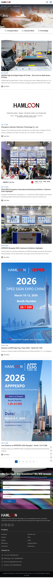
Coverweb (26, 576)
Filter (29, 538)
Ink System (4, 547)
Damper (3, 538)
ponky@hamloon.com (15, 562)
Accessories (31, 547)
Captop (3, 541)
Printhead (4, 535)
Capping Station (32, 544)
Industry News (28, 31)
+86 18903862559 (12, 556)
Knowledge (44, 31)
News (9, 6)
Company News (17, 6)
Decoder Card (31, 535)
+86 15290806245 (17, 559)
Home (5, 6)
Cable (29, 541)
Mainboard (4, 544)
